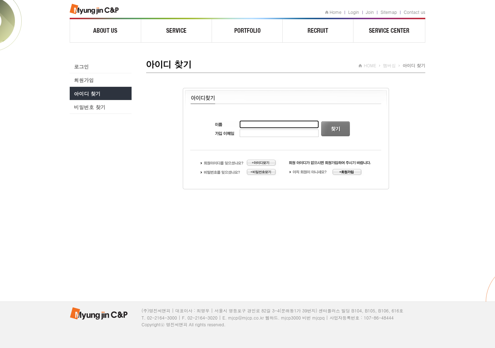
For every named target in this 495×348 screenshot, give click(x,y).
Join (370, 12)
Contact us (414, 12)
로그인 (81, 66)
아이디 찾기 (87, 93)
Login (353, 12)
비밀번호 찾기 (90, 107)
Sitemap (388, 12)
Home (336, 12)
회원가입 (84, 80)
